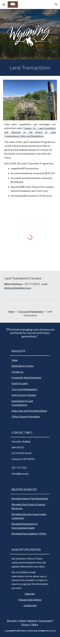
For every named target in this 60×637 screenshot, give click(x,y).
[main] (30, 67)
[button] (4, 4)
